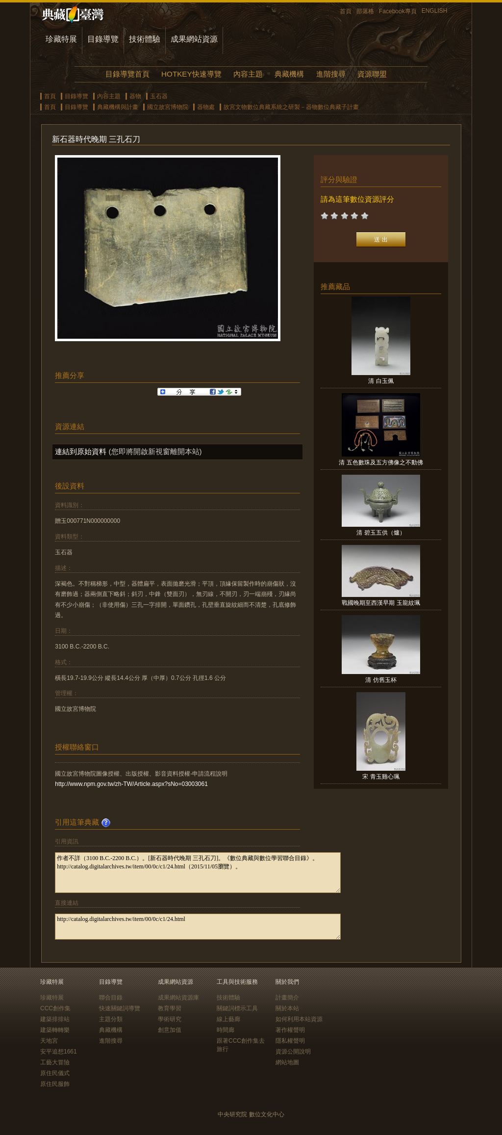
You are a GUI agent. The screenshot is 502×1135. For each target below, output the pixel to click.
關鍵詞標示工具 (237, 1008)
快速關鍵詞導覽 (119, 1008)
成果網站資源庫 (178, 997)
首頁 (345, 11)
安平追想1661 (58, 1051)
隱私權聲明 (290, 1040)
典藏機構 (289, 74)
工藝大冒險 (55, 1062)
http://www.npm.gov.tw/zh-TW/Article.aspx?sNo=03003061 (131, 784)
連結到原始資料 (80, 451)
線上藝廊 (228, 1019)
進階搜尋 (331, 74)
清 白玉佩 (380, 381)
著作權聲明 (290, 1030)
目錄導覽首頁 (127, 74)
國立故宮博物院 (167, 107)
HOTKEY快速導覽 (191, 74)
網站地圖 (287, 1062)
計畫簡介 (287, 997)
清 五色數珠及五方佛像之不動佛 (381, 462)
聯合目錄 (111, 997)
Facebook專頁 (398, 11)
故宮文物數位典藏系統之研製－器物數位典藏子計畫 (291, 107)
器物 (135, 96)
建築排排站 (55, 1019)
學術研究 (169, 1019)
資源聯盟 (372, 74)
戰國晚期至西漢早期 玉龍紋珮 (381, 602)
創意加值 (169, 1030)
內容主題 (248, 74)
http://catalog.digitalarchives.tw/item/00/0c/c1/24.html (198, 927)
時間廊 (225, 1030)
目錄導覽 (103, 39)
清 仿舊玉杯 (380, 679)
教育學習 (169, 1008)
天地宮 (49, 1040)
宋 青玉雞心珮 (380, 776)
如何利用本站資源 (299, 1019)
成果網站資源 (194, 39)
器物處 (206, 107)
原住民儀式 (55, 1073)
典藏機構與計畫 (117, 107)
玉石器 (159, 96)
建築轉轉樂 (55, 1030)
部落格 (365, 11)
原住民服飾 (55, 1084)
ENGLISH (435, 10)
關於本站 (287, 1008)
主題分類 (111, 1019)
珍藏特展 (61, 39)
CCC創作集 (55, 1008)
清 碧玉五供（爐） (380, 532)
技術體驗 (144, 39)
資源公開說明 (293, 1051)
